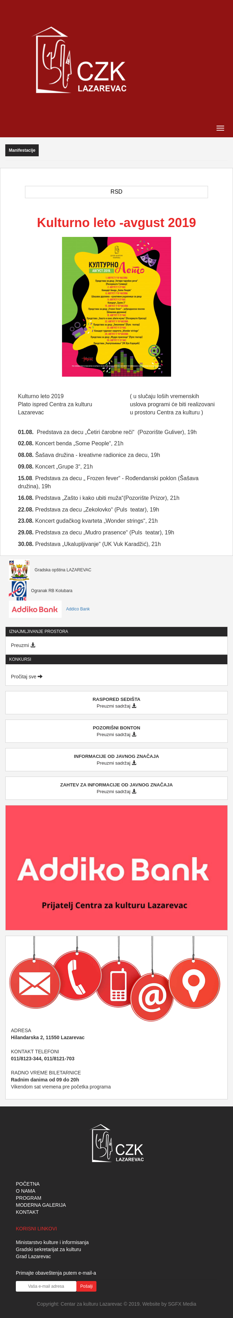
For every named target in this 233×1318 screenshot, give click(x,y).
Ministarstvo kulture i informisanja (52, 1242)
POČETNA (28, 1184)
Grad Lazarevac (33, 1256)
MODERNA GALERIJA (41, 1205)
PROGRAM (28, 1198)
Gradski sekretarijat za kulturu (48, 1249)
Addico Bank (49, 609)
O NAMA (25, 1191)
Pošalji (86, 1286)
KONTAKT (27, 1212)
